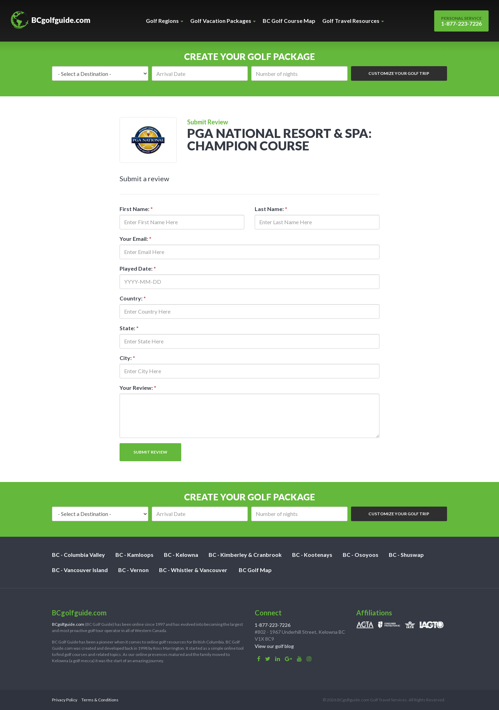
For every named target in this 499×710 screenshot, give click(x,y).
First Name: (136, 208)
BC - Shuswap (406, 554)
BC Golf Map (255, 570)
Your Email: (135, 238)
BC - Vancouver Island (80, 570)
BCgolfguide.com (68, 624)
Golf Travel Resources (353, 20)
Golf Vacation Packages (223, 20)
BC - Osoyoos (360, 554)
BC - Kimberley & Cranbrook (245, 554)
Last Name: (271, 208)
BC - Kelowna (181, 554)
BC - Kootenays (312, 554)
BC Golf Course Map (289, 20)
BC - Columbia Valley (78, 554)
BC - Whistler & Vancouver (193, 570)
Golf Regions (164, 20)
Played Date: (138, 268)
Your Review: (138, 387)
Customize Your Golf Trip (398, 73)
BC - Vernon (133, 570)
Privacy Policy (64, 699)
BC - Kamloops (134, 554)
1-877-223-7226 (461, 21)
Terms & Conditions (100, 699)
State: (129, 328)
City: (127, 357)
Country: (133, 298)
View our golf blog (274, 646)
